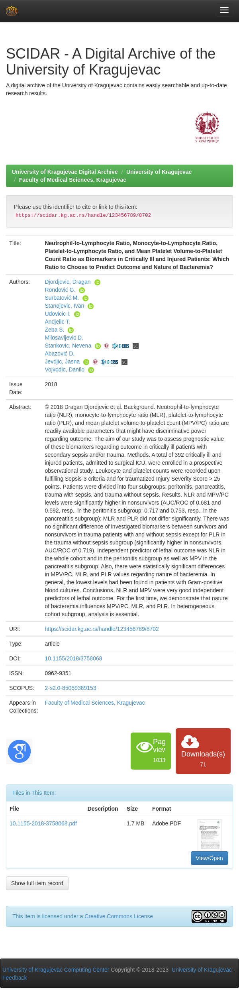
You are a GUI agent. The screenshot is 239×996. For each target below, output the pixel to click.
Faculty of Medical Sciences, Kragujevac (72, 180)
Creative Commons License (118, 916)
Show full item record (37, 883)
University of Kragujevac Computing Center (55, 970)
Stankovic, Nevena (68, 345)
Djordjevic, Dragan (67, 282)
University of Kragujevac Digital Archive (65, 172)
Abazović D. (59, 353)
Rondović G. (60, 290)
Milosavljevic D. (64, 337)
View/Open (209, 858)
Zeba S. (54, 329)
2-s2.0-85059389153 (70, 688)
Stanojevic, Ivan (64, 306)
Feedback (14, 977)
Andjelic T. (57, 321)
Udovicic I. (58, 313)
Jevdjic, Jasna (62, 361)
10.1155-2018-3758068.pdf (43, 823)
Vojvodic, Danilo (64, 369)
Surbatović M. (62, 298)
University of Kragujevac (159, 172)
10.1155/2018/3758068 (73, 658)
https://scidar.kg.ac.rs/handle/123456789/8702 (102, 629)
